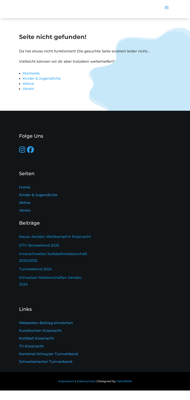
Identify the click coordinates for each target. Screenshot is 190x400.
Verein (28, 98)
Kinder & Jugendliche (42, 88)
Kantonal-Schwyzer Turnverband (48, 363)
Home (24, 197)
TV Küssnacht (31, 356)
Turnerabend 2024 (35, 278)
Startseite (31, 83)
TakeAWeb (124, 390)
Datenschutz (86, 390)
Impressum (66, 390)
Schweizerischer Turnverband (45, 371)
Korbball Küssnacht (36, 348)
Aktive (28, 93)
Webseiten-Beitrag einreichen (46, 332)
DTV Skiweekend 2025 (39, 254)
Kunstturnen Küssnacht (40, 340)
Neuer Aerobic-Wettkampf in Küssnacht (55, 246)
